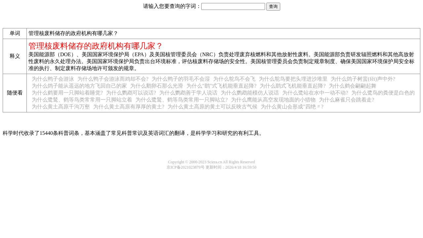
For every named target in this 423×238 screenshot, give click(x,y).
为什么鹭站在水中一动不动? (315, 93)
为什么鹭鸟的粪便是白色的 (383, 93)
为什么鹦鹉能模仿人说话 (250, 93)
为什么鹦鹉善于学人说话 (188, 93)
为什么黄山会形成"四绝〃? (292, 106)
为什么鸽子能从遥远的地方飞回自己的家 (79, 86)
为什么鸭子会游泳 (53, 79)
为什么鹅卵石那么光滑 (156, 86)
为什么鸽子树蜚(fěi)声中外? (363, 79)
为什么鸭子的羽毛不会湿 (181, 79)
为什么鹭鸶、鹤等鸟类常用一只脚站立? (181, 99)
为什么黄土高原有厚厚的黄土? (128, 106)
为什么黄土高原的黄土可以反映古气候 (212, 106)
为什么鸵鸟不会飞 (234, 79)
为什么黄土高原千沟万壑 (61, 106)
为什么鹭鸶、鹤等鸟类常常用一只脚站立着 (82, 99)
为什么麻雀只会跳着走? (346, 99)
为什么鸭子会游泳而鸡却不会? (112, 79)
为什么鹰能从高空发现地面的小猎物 (273, 99)
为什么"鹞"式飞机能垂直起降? (221, 86)
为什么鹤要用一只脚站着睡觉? (67, 93)
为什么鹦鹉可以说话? (131, 93)
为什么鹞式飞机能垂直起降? (293, 86)
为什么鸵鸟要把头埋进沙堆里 (293, 79)
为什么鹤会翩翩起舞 (352, 86)
